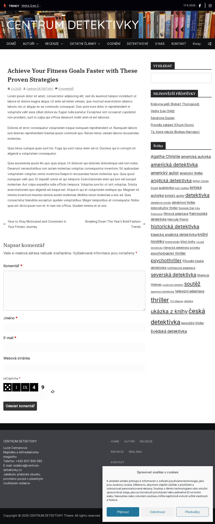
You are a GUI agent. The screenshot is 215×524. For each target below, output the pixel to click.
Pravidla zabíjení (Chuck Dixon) (172, 125)
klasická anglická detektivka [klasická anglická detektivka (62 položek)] (174, 234)
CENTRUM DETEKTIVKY (73, 24)
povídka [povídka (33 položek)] (195, 247)
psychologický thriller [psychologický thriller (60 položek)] (168, 253)
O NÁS (160, 43)
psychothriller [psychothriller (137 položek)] (166, 260)
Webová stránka (16, 358)
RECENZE (52, 43)
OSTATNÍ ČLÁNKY (83, 43)
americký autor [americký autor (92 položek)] (165, 172)
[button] (36, 44)
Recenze (146, 441)
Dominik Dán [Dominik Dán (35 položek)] (186, 208)
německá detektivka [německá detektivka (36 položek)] (176, 247)
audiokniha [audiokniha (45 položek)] (166, 188)
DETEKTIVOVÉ (137, 43)
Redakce (117, 451)
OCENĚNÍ (113, 43)
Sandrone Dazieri (162, 118)
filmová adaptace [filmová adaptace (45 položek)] (175, 213)
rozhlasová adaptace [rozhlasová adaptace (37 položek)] (181, 267)
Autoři (129, 441)
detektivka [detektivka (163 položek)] (197, 195)
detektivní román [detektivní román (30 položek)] (161, 202)
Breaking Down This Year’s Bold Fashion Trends (115, 224)
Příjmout (123, 512)
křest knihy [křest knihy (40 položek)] (188, 241)
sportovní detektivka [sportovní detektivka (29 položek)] (162, 291)
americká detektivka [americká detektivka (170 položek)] (174, 165)
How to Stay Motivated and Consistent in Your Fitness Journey (34, 224)
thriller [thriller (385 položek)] (160, 300)
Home (115, 441)
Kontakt (118, 462)
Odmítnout (157, 512)
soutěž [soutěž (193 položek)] (192, 284)
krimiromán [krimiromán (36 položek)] (172, 241)
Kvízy (197, 43)
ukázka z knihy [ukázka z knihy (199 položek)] (169, 311)
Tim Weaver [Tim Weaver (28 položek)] (176, 301)
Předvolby (192, 512)
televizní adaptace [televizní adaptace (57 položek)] (189, 291)
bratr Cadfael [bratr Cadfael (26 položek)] (182, 188)
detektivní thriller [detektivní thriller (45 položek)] (183, 202)
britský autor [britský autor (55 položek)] (175, 196)
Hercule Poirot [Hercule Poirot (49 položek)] (177, 219)
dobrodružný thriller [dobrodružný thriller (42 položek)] (164, 208)
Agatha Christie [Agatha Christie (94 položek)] (165, 156)
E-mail (9, 338)
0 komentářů (64, 88)
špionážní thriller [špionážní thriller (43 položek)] (192, 323)
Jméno (10, 318)
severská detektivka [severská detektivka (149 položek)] (173, 274)
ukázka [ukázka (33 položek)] (188, 301)
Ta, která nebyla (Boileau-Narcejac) (175, 132)
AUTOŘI (28, 43)
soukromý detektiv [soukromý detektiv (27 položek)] (173, 284)
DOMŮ (11, 43)
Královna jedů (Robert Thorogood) (175, 104)
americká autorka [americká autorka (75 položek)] (196, 156)
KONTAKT (179, 43)
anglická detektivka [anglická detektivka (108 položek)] (171, 180)
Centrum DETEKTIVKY (39, 88)
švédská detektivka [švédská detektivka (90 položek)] (169, 331)
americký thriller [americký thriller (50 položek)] (191, 173)
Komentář (12, 266)
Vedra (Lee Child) (31, 5)
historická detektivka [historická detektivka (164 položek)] (175, 226)
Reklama (135, 451)
